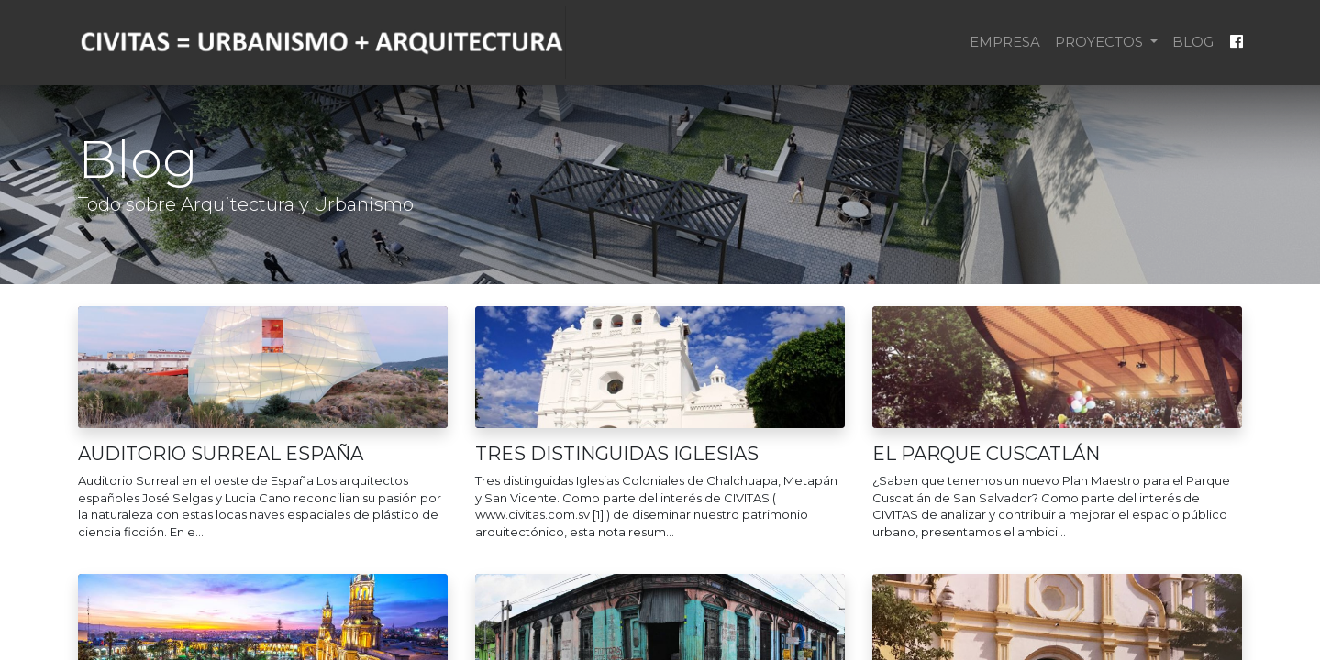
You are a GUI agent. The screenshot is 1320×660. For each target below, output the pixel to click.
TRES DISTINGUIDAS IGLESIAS (617, 454)
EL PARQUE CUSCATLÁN (986, 454)
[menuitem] (1005, 42)
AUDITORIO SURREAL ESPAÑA (220, 454)
